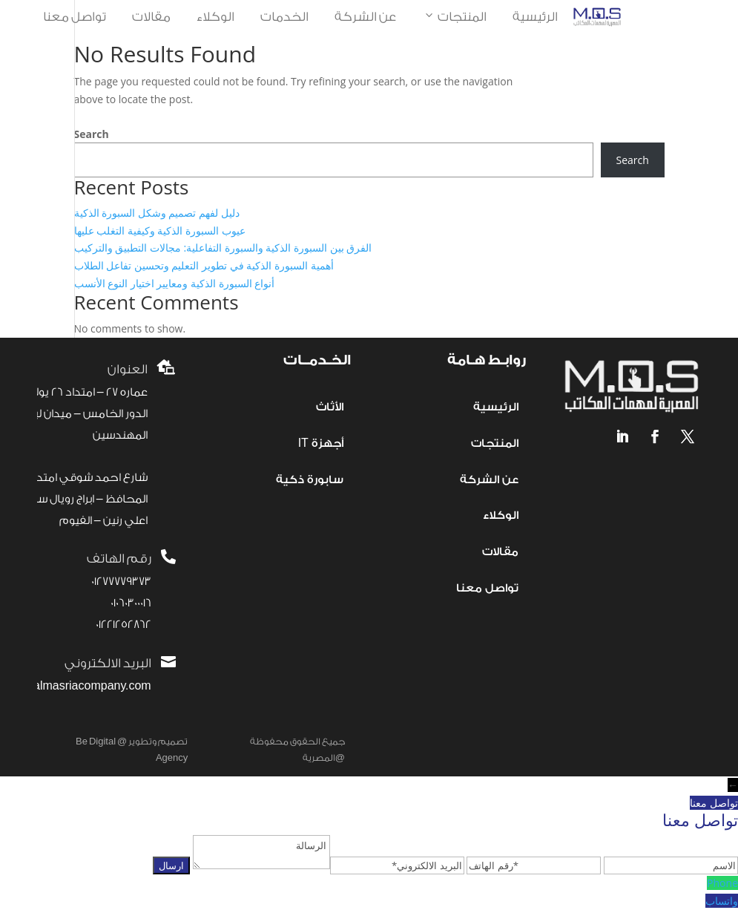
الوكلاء (215, 17)
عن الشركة (365, 17)
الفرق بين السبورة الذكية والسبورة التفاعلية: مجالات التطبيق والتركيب (223, 247)
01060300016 (131, 603)
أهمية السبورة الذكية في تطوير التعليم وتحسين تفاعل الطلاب (204, 265)
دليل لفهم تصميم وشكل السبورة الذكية (157, 213)
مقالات (151, 17)
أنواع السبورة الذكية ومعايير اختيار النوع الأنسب (174, 283)
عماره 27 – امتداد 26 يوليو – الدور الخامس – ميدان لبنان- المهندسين (80, 414)
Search (91, 134)
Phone (722, 883)
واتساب (721, 901)
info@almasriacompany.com (76, 686)
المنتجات (454, 17)
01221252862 (123, 624)
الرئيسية (535, 17)
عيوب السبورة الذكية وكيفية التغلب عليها (160, 230)
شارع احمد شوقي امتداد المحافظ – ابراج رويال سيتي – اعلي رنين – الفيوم (79, 499)
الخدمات (284, 17)
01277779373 (121, 581)
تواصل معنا (74, 17)
